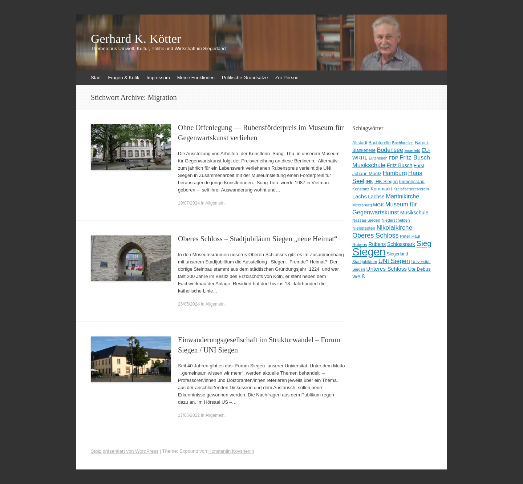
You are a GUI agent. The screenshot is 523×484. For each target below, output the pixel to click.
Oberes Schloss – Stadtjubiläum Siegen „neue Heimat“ (257, 239)
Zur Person (287, 77)
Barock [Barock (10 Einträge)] (422, 142)
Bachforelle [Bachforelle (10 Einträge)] (380, 142)
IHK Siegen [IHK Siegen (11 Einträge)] (386, 181)
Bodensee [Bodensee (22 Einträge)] (390, 150)
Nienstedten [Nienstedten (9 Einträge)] (363, 228)
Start (96, 77)
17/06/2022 (189, 415)
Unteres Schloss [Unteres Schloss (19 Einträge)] (386, 269)
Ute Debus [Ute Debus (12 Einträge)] (419, 269)
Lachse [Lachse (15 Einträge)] (376, 196)
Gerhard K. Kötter (136, 39)
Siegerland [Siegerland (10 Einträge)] (397, 254)
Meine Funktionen (196, 77)
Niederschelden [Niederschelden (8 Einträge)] (395, 220)
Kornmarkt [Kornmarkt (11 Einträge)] (381, 188)
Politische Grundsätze (245, 77)
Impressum (158, 77)
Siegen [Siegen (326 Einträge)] (368, 252)
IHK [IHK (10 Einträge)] (369, 181)
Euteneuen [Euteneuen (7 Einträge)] (378, 158)
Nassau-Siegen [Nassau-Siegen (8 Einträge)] (366, 220)
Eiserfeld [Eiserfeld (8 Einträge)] (412, 150)
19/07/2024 (189, 203)
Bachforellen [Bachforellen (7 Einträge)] (403, 143)
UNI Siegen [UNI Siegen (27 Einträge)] (394, 261)
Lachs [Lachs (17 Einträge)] (359, 196)
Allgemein (214, 203)
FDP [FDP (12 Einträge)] (393, 158)
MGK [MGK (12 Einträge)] (378, 204)
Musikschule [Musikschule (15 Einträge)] (414, 212)
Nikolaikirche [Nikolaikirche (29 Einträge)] (395, 227)
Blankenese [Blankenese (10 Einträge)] (364, 150)
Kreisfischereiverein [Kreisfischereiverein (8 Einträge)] (411, 189)
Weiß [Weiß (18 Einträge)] (358, 276)
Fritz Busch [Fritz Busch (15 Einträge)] (400, 165)
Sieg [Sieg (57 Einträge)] (423, 243)
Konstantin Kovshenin (231, 451)
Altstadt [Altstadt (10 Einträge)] (359, 142)
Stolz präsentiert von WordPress (124, 451)
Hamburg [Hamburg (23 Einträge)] (395, 173)
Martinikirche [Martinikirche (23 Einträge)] (402, 196)
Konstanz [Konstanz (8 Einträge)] (360, 189)
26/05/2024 (189, 304)
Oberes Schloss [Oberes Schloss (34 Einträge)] (375, 235)
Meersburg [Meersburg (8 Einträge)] (362, 205)
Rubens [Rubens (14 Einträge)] (377, 244)
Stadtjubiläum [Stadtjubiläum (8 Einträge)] (364, 261)
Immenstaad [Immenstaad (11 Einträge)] (412, 181)
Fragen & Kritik (123, 77)
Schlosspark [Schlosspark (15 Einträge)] (401, 244)
